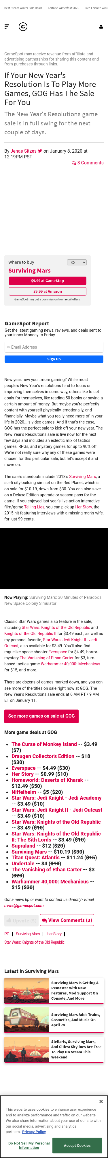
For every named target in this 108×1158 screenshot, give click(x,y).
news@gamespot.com (24, 905)
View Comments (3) (67, 920)
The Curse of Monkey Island (44, 744)
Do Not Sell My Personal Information (29, 1145)
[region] (54, 1126)
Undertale (23, 863)
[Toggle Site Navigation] (7, 27)
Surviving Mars (29, 270)
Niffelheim (24, 792)
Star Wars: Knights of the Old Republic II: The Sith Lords (56, 837)
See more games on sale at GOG (41, 716)
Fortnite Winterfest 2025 (63, 8)
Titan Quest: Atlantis (36, 857)
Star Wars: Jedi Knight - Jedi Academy (57, 798)
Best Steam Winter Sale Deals (23, 8)
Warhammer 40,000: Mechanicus (70, 664)
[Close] (101, 1101)
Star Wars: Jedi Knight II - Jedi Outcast (57, 810)
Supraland (23, 846)
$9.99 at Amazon (47, 291)
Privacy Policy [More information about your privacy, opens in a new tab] (34, 1132)
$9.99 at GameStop (47, 280)
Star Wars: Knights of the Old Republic (56, 627)
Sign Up (54, 359)
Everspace (58, 652)
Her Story (83, 507)
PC (6, 934)
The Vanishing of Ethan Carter (47, 658)
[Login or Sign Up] (101, 27)
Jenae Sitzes (24, 151)
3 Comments (88, 163)
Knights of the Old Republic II (30, 633)
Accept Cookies (77, 1145)
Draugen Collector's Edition (43, 756)
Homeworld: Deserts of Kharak (47, 780)
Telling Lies (34, 507)
